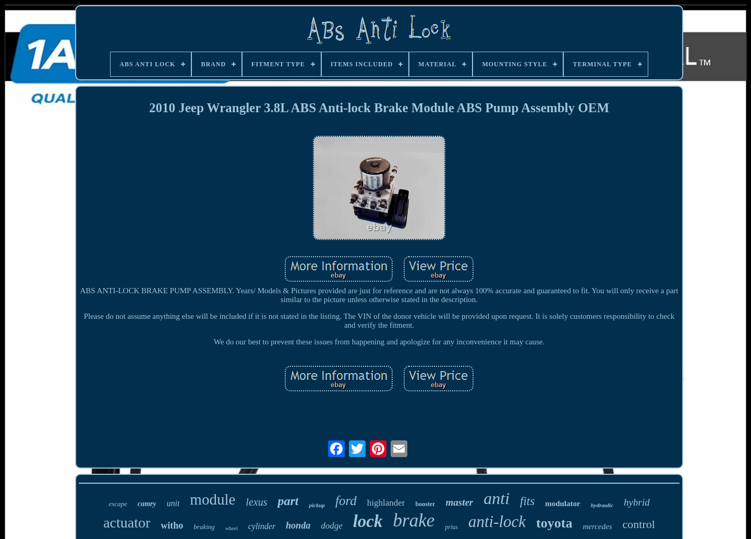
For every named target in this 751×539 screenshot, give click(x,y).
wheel (231, 528)
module (212, 499)
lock (368, 521)
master (459, 502)
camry (147, 504)
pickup (317, 505)
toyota (554, 523)
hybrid (637, 502)
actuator (126, 522)
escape (117, 504)
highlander (386, 503)
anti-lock (497, 521)
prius (451, 527)
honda (298, 525)
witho (172, 525)
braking (203, 527)
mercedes (597, 526)
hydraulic (602, 505)
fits (527, 501)
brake (414, 520)
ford (346, 501)
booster (425, 504)
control (639, 524)
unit (172, 503)
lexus (256, 502)
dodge (332, 526)
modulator (562, 503)
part (287, 501)
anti (496, 498)
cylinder (261, 526)
